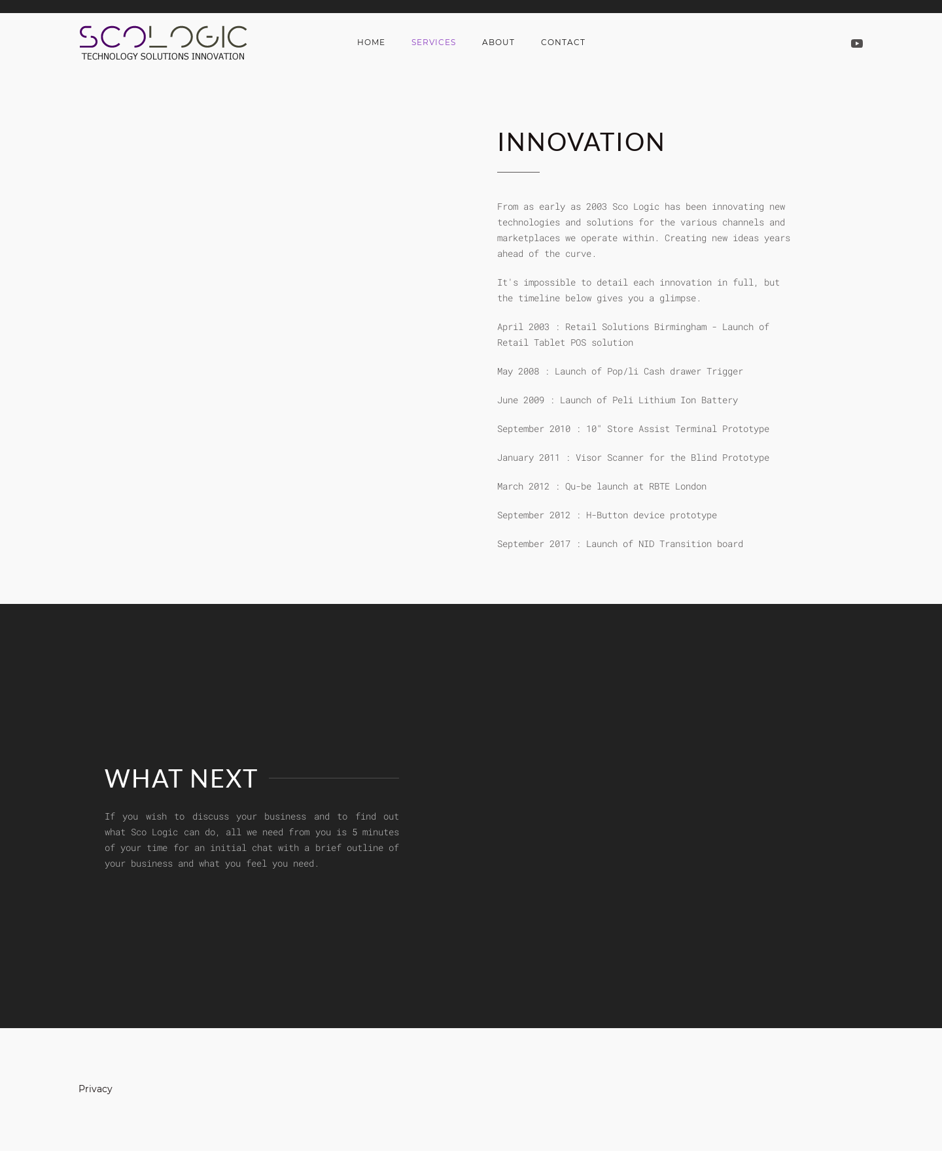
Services (433, 42)
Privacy (95, 1089)
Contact (563, 42)
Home (371, 42)
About (498, 42)
